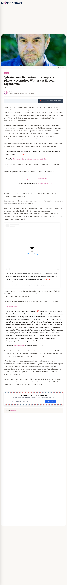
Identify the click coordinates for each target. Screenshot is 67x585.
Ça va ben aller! (11, 306)
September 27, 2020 (45, 184)
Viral (6, 73)
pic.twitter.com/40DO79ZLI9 (37, 179)
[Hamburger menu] (64, 3)
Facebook (61, 68)
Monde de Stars (12, 92)
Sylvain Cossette (18, 159)
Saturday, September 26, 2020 (37, 159)
